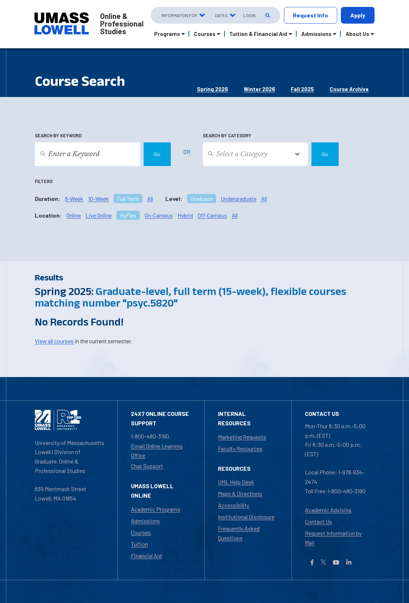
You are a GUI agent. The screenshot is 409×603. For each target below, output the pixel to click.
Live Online (99, 215)
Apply (357, 15)
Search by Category (227, 135)
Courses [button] (204, 34)
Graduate (201, 198)
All (150, 198)
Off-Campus (212, 215)
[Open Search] (267, 15)
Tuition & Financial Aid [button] (258, 34)
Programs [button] (167, 34)
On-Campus (159, 215)
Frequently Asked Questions (239, 533)
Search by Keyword (58, 135)
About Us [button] (357, 34)
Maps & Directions (240, 493)
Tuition (139, 544)
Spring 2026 (212, 89)
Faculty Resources (240, 448)
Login (249, 15)
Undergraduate (238, 198)
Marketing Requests (242, 436)
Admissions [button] (316, 34)
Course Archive (349, 89)
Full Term (128, 198)
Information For (179, 15)
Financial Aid (146, 555)
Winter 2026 (259, 89)
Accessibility (233, 505)
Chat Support (147, 465)
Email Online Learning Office (156, 450)
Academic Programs (155, 509)
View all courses (54, 340)
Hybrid (185, 215)
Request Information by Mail (333, 538)
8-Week (74, 198)
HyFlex (128, 215)
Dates (221, 15)
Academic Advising (328, 509)
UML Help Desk (236, 481)
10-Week (98, 198)
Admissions (145, 520)
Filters (44, 181)
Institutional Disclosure (246, 516)
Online (73, 215)
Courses (141, 532)
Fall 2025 (302, 89)
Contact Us (318, 521)
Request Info (310, 15)
